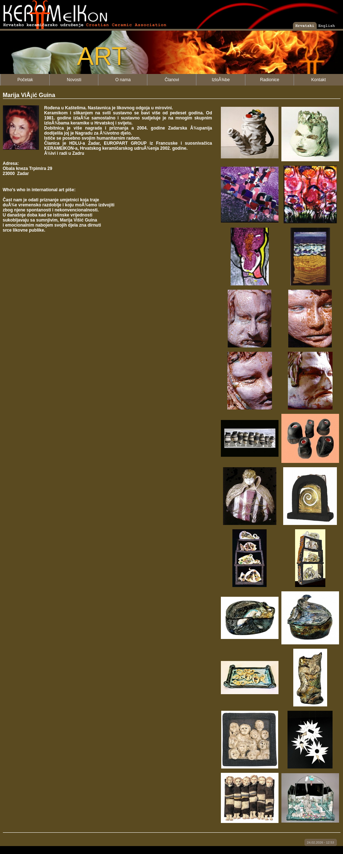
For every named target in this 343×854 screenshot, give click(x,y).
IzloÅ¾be (221, 79)
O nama (123, 79)
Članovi (172, 79)
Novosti (74, 79)
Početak (25, 79)
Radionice (269, 79)
